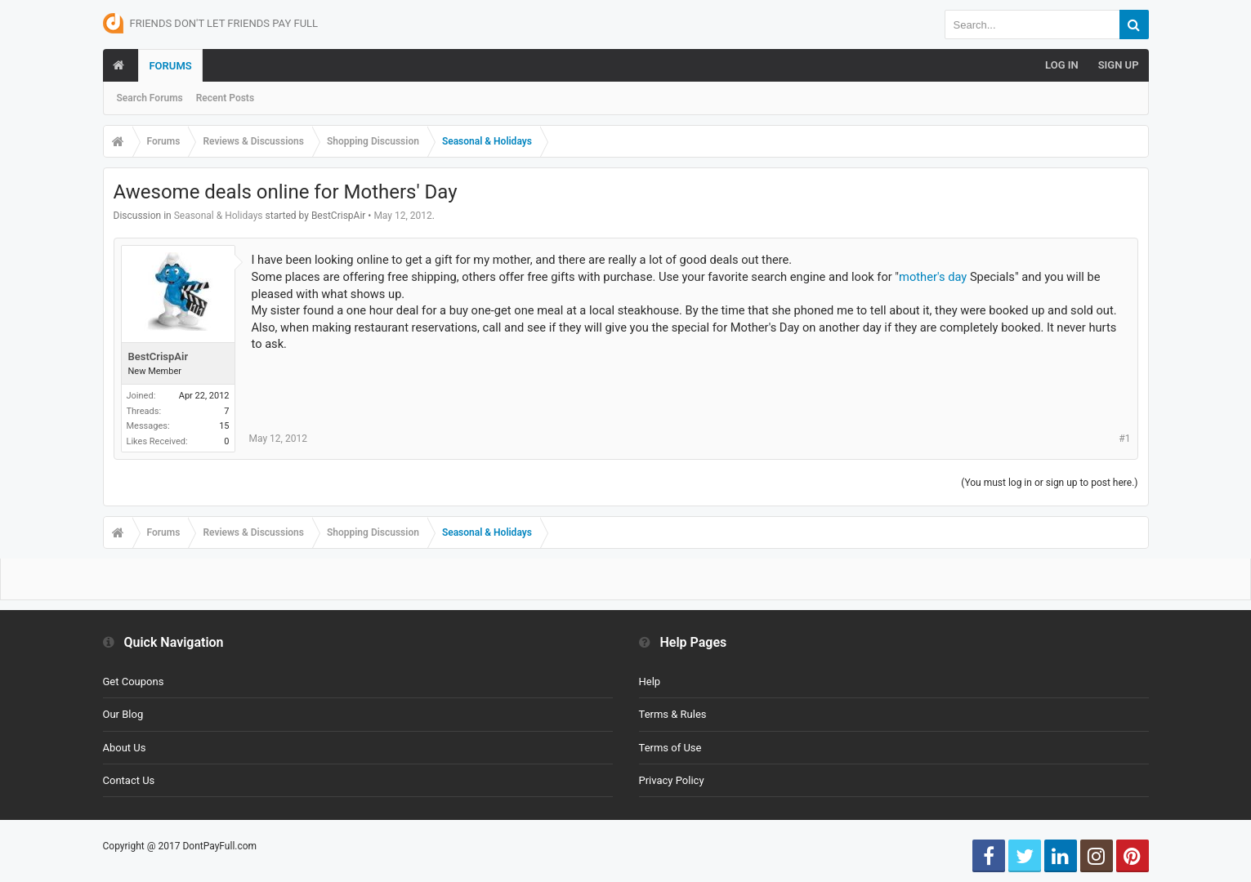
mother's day (933, 277)
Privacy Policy (671, 780)
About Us (124, 748)
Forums (170, 66)
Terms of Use (670, 748)
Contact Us (129, 780)
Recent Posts (225, 98)
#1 (1124, 438)
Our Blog (123, 714)
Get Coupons (133, 681)
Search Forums (150, 98)
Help (650, 681)
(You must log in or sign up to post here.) (1049, 482)
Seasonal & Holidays (218, 215)
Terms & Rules (673, 714)
